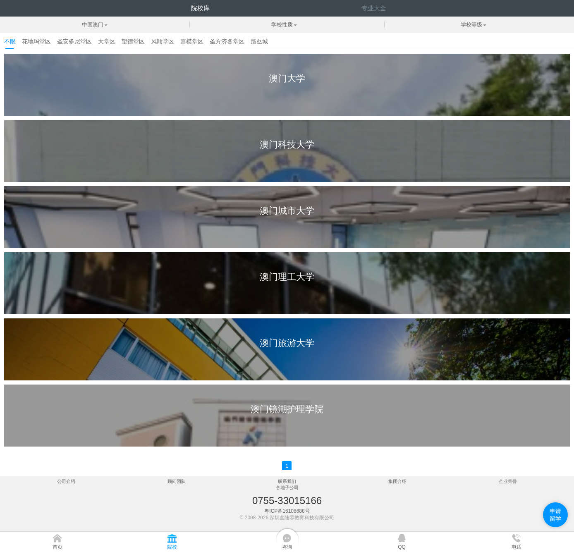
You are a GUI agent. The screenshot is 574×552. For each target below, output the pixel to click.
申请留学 (555, 515)
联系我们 (287, 481)
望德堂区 (133, 41)
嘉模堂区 (191, 41)
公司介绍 (66, 481)
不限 (10, 41)
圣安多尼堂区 (74, 41)
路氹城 (259, 41)
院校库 (200, 8)
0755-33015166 (287, 500)
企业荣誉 (508, 481)
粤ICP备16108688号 (286, 511)
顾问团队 (176, 481)
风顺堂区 (162, 41)
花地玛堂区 (36, 41)
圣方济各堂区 (227, 41)
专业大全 (373, 8)
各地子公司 (287, 487)
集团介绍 (397, 481)
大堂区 (106, 41)
